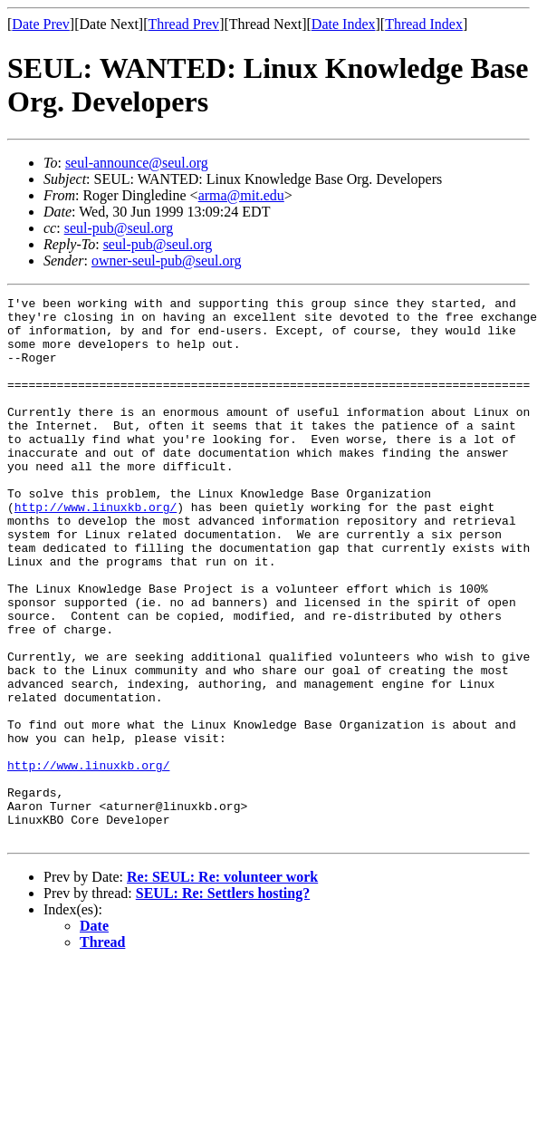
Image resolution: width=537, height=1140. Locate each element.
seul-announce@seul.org (136, 162)
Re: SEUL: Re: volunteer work (222, 985)
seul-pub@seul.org (119, 228)
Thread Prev (183, 24)
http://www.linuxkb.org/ (95, 550)
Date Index (344, 24)
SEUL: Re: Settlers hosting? (223, 1002)
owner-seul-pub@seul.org (166, 260)
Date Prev (41, 24)
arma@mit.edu (241, 195)
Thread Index (424, 24)
